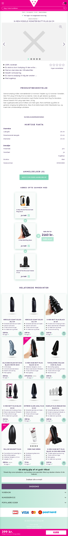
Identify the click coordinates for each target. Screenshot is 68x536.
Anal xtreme (42, 12)
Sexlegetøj (30, 12)
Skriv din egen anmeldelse (34, 177)
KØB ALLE (47, 239)
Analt (35, 12)
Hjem (23, 12)
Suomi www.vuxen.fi (34, 528)
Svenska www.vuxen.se (34, 526)
